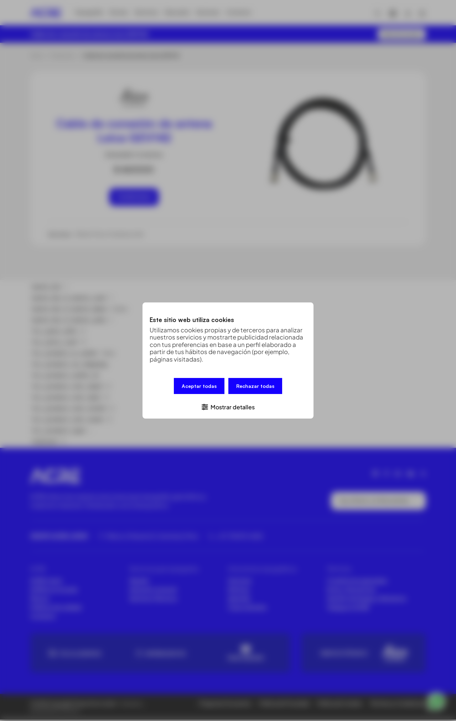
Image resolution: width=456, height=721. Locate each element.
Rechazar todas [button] (255, 387)
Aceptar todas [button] (199, 387)
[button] (228, 405)
